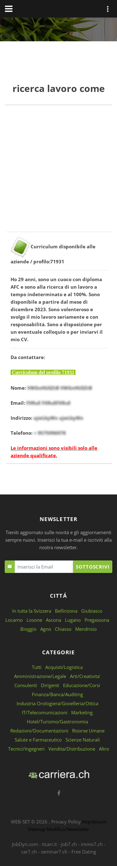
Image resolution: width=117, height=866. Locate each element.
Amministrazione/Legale (40, 676)
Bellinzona (66, 611)
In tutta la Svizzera (31, 611)
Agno (45, 629)
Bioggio (28, 629)
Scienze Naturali (83, 740)
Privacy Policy (66, 821)
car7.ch (29, 851)
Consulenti (25, 685)
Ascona (53, 620)
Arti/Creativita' (85, 676)
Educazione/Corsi (81, 685)
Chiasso (63, 629)
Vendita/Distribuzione (71, 749)
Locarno (14, 620)
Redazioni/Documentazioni (39, 730)
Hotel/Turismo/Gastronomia (57, 721)
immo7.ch (92, 844)
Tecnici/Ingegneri (26, 749)
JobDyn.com (25, 844)
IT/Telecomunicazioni (44, 712)
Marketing (82, 712)
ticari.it (49, 844)
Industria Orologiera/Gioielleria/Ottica (57, 703)
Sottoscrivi (93, 567)
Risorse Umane (88, 730)
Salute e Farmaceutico (38, 740)
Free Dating (83, 851)
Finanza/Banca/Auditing (57, 694)
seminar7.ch (54, 851)
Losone (34, 620)
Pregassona (97, 620)
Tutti (36, 667)
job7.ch (69, 844)
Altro (104, 749)
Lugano (73, 620)
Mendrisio (86, 629)
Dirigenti (50, 685)
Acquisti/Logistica (64, 667)
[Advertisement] (58, 173)
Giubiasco (91, 611)
